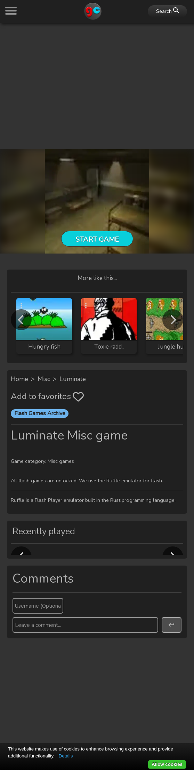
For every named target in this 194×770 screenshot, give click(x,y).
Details (66, 756)
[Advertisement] (97, 77)
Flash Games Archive (39, 413)
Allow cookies (167, 764)
